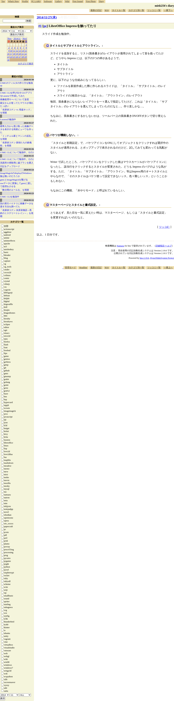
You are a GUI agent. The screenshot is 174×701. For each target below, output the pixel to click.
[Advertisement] (112, 279)
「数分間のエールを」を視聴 (14, 190)
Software (48, 1)
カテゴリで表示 (25, 63)
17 (11, 53)
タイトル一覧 (118, 10)
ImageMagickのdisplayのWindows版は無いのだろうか (16, 174)
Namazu (120, 245)
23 (8, 57)
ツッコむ (164, 226)
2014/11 (17, 38)
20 (20, 53)
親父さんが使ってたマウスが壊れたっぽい (16, 104)
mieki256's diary (164, 5)
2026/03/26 (29, 149)
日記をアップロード (10, 166)
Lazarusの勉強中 (8, 119)
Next (24, 38)
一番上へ (168, 267)
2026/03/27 (29, 123)
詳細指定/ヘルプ (164, 245)
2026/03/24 (29, 169)
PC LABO (36, 1)
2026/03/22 (29, 200)
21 (23, 53)
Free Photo (91, 1)
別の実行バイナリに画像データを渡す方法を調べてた (16, 205)
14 (23, 50)
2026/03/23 (29, 193)
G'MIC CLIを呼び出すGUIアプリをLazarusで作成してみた (16, 94)
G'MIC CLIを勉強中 (9, 196)
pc (45, 26)
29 (26, 57)
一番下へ (168, 10)
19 (17, 53)
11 (14, 50)
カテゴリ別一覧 (136, 10)
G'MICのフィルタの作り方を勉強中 (16, 84)
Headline (83, 267)
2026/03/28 (29, 116)
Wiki (67, 1)
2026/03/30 (29, 79)
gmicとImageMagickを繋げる (14, 179)
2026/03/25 (29, 155)
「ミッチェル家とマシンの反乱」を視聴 (16, 137)
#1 (40, 26)
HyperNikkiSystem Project (162, 258)
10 (11, 50)
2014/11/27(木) (47, 17)
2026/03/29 (29, 89)
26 (17, 57)
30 (8, 60)
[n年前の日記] (68, 17)
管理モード (70, 267)
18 (14, 53)
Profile (25, 1)
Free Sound (78, 1)
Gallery (58, 1)
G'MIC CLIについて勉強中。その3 (17, 152)
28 (23, 57)
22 (26, 53)
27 (20, 57)
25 (14, 57)
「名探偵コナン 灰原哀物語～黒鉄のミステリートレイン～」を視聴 (16, 213)
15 (26, 50)
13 (20, 50)
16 (8, 53)
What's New (13, 1)
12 (17, 50)
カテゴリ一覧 (17, 222)
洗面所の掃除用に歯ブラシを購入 (16, 162)
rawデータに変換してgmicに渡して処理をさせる (16, 185)
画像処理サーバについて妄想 (14, 99)
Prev (10, 38)
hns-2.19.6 (144, 258)
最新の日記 (96, 10)
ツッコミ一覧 (154, 10)
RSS (107, 10)
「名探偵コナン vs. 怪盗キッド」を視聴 (16, 111)
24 (11, 57)
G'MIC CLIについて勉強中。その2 (17, 159)
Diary (101, 1)
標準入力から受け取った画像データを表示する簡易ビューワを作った (16, 129)
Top (3, 1)
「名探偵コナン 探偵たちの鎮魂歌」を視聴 (16, 144)
